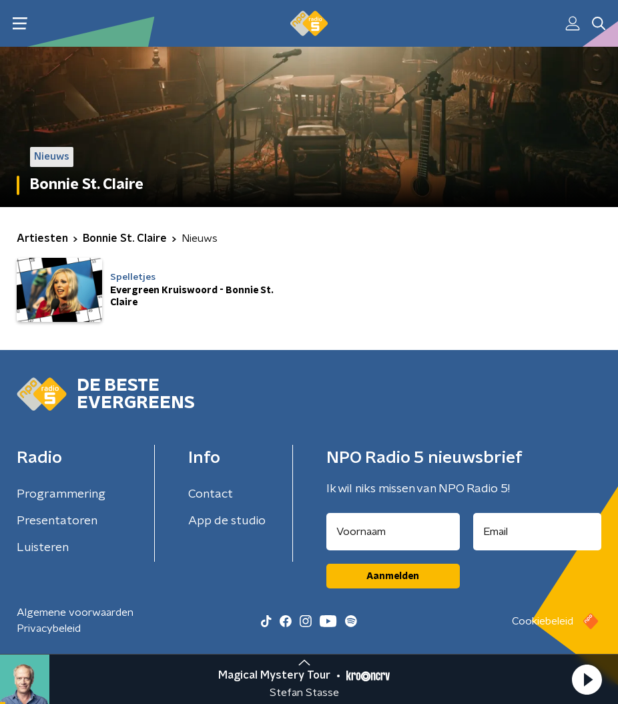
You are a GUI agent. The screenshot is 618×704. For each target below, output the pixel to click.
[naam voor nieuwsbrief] (393, 531)
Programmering (61, 494)
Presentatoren (57, 521)
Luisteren (43, 548)
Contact (210, 494)
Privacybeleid (49, 628)
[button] (586, 679)
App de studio (227, 521)
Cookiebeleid (542, 621)
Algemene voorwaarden (75, 612)
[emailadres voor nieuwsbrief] (537, 531)
